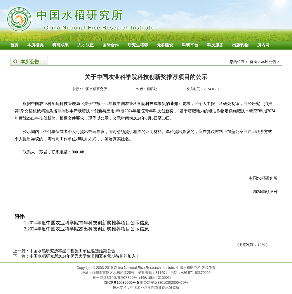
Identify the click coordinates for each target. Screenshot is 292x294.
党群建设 (165, 45)
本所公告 (268, 62)
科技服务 (215, 45)
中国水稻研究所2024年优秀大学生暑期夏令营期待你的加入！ (84, 256)
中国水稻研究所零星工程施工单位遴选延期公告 (72, 251)
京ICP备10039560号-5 (122, 283)
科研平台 (190, 45)
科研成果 (60, 45)
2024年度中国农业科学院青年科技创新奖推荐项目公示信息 (88, 222)
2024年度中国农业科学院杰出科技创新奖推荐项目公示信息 (88, 228)
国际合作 (110, 45)
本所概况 (35, 45)
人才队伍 (85, 45)
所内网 (263, 45)
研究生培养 (138, 45)
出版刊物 (240, 45)
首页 (14, 45)
